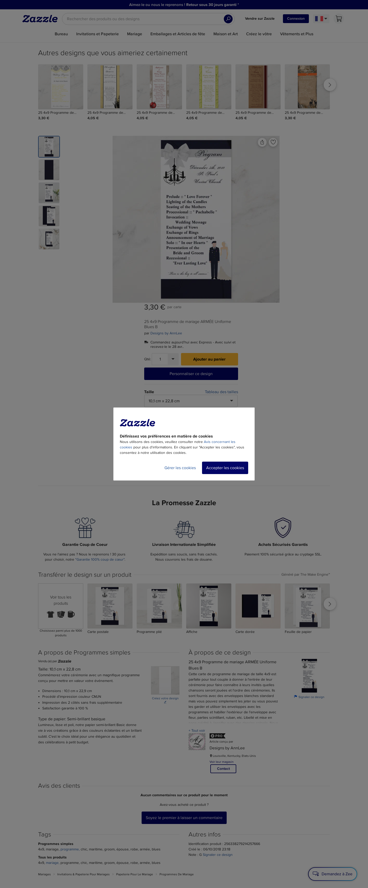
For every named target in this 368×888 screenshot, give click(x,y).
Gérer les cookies (180, 467)
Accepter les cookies (225, 467)
